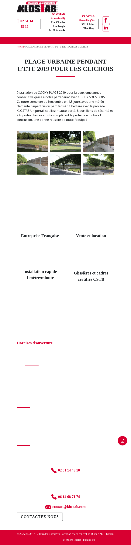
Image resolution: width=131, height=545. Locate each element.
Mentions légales (72, 539)
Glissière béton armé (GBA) (40, 375)
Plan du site (89, 539)
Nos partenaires (25, 420)
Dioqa (94, 534)
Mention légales (25, 428)
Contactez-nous (40, 517)
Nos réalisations (25, 416)
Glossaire (22, 432)
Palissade (30, 379)
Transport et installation (37, 394)
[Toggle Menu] (109, 40)
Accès (28, 383)
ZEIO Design (106, 534)
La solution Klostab (27, 413)
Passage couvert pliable (37, 387)
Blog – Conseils (25, 424)
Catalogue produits (35, 371)
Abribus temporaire (35, 390)
